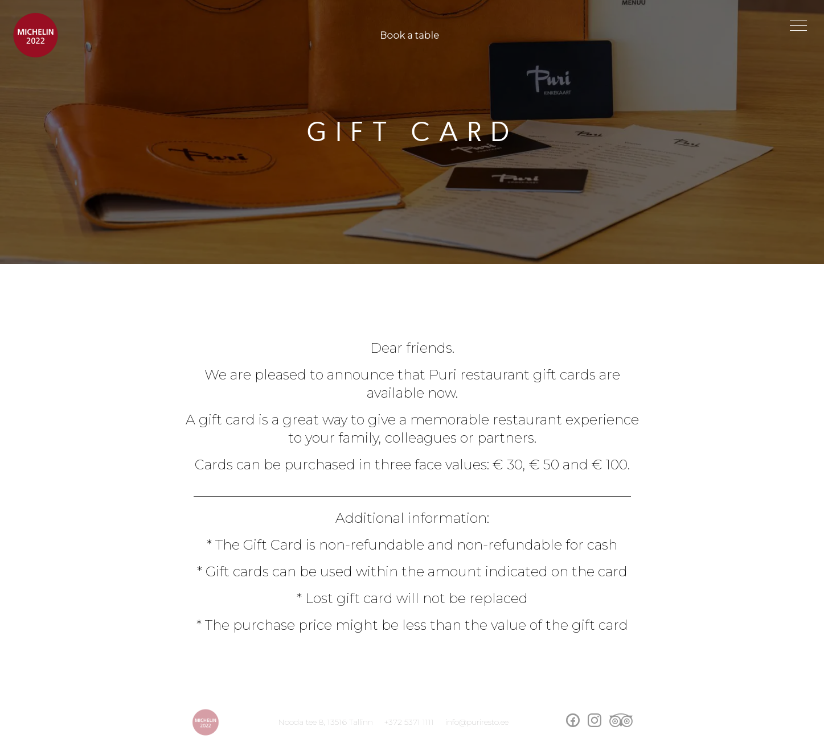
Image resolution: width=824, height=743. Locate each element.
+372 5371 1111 (409, 722)
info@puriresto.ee (477, 722)
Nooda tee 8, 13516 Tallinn (325, 722)
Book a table (409, 35)
